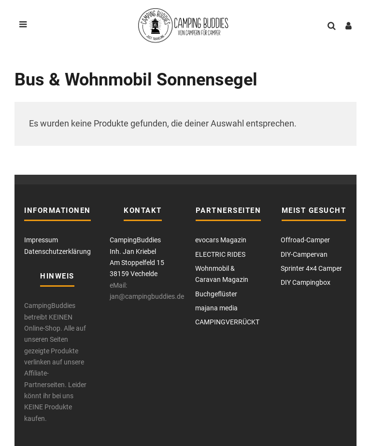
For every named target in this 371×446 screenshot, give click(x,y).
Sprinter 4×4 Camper (311, 268)
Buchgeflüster (216, 294)
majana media (216, 308)
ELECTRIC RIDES (220, 254)
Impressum (41, 240)
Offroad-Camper (305, 240)
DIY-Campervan (304, 254)
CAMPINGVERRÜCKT (227, 322)
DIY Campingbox (305, 282)
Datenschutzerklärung (57, 251)
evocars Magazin (220, 240)
